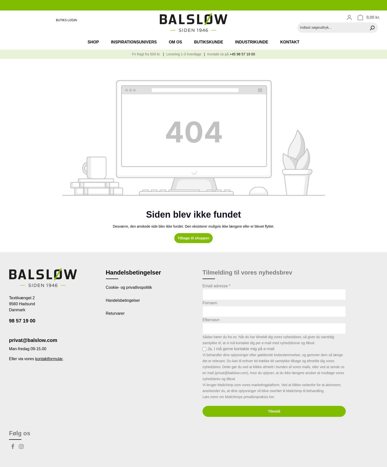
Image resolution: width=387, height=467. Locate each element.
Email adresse (216, 286)
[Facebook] (13, 448)
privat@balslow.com (33, 340)
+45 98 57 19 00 (242, 54)
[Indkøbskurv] (368, 17)
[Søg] (372, 27)
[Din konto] (349, 17)
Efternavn (210, 320)
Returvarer (115, 313)
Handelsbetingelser (123, 300)
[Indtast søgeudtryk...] (332, 27)
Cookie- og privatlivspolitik (129, 287)
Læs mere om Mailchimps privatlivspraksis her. (238, 397)
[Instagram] (21, 448)
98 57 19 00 (22, 320)
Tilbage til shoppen (193, 238)
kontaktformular (49, 359)
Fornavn (209, 303)
